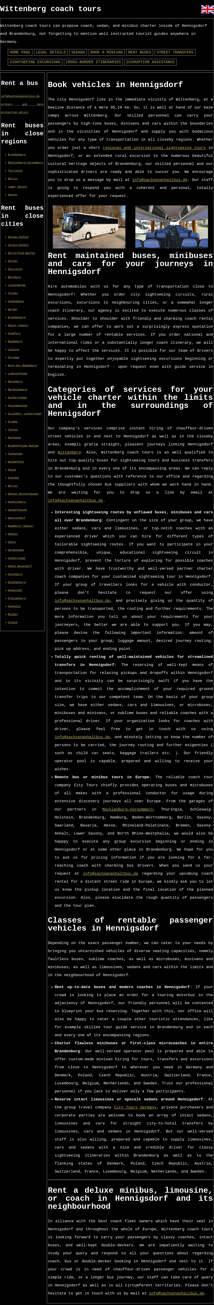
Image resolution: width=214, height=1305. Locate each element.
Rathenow (14, 438)
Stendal (13, 478)
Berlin (12, 179)
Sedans (78, 52)
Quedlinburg (16, 502)
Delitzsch (15, 269)
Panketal (14, 606)
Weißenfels (16, 462)
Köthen (12, 261)
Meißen (12, 614)
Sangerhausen (17, 510)
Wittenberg (69, 452)
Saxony (12, 195)
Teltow (12, 430)
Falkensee (15, 454)
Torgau (12, 293)
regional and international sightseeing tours (154, 148)
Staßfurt (14, 334)
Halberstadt (16, 558)
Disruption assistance (150, 62)
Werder (12, 309)
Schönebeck (16, 301)
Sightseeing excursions (35, 62)
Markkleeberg (17, 390)
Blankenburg (16, 582)
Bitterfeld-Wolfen (21, 253)
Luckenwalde (16, 285)
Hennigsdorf (16, 518)
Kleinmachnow (17, 406)
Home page (20, 52)
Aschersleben (17, 398)
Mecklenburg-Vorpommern (25, 163)
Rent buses (139, 52)
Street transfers (175, 52)
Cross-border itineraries (93, 62)
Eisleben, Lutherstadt (25, 414)
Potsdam (13, 358)
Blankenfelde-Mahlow (23, 446)
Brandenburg (16, 155)
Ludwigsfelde (17, 374)
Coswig (12, 622)
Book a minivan (106, 52)
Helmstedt (15, 590)
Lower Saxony (17, 187)
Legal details (51, 52)
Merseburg (15, 382)
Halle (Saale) (18, 325)
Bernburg (14, 277)
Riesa (12, 470)
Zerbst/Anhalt (18, 245)
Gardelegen (16, 550)
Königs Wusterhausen (23, 494)
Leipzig (13, 350)
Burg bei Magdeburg (22, 366)
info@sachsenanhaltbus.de (20, 96)
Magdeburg (15, 342)
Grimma (12, 422)
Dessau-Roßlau (18, 237)
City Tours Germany (135, 1107)
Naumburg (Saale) (21, 526)
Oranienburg (16, 598)
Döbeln (12, 534)
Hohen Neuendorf (20, 566)
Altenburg (15, 574)
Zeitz (12, 542)
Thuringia (15, 171)
